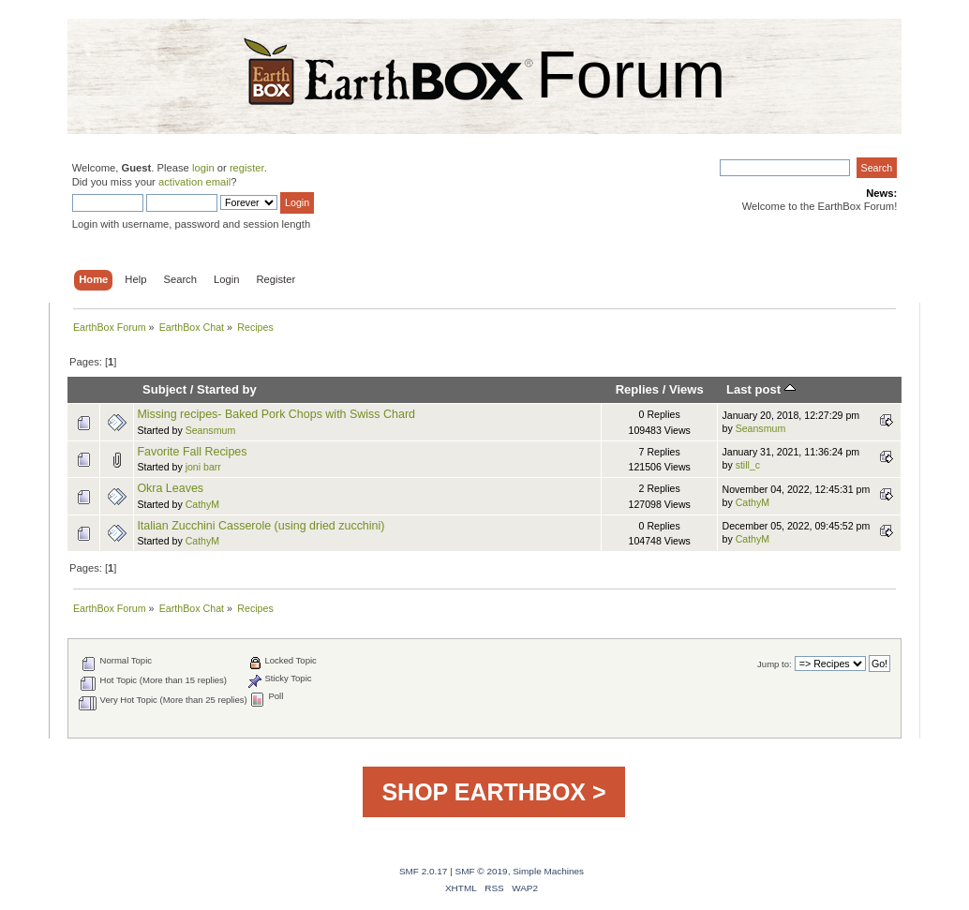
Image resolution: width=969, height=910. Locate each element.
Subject (164, 389)
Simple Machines (548, 871)
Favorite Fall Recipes (191, 451)
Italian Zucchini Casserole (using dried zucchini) (260, 525)
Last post (761, 389)
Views (686, 389)
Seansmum (211, 430)
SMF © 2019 (481, 871)
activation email (194, 181)
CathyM (203, 504)
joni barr (203, 466)
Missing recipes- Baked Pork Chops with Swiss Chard (276, 414)
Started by (227, 389)
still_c (748, 464)
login (203, 167)
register (247, 167)
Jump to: (774, 664)
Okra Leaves (170, 488)
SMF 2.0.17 (423, 871)
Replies (637, 389)
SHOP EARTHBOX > (493, 792)
